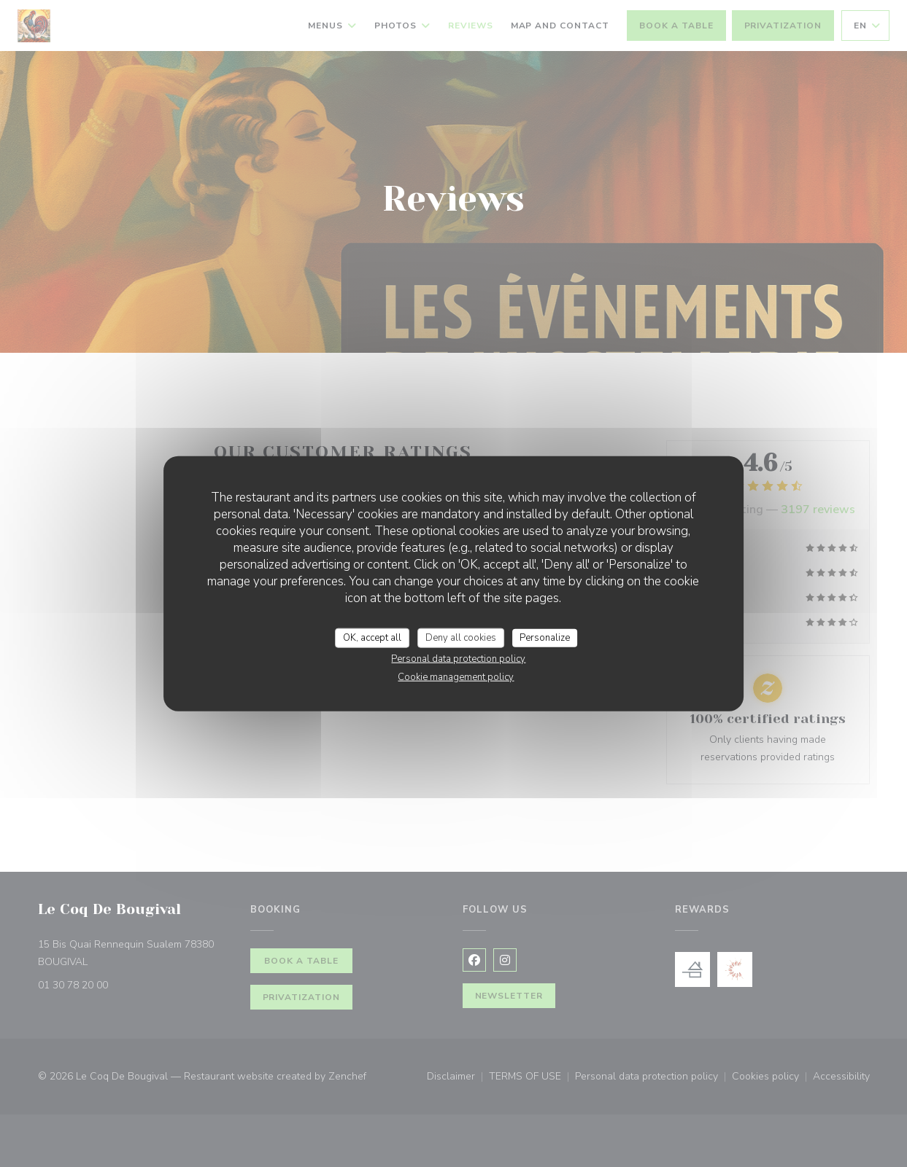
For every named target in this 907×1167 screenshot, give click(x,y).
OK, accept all (372, 637)
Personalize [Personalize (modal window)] (545, 637)
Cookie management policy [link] (456, 677)
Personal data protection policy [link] (458, 659)
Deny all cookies (460, 637)
